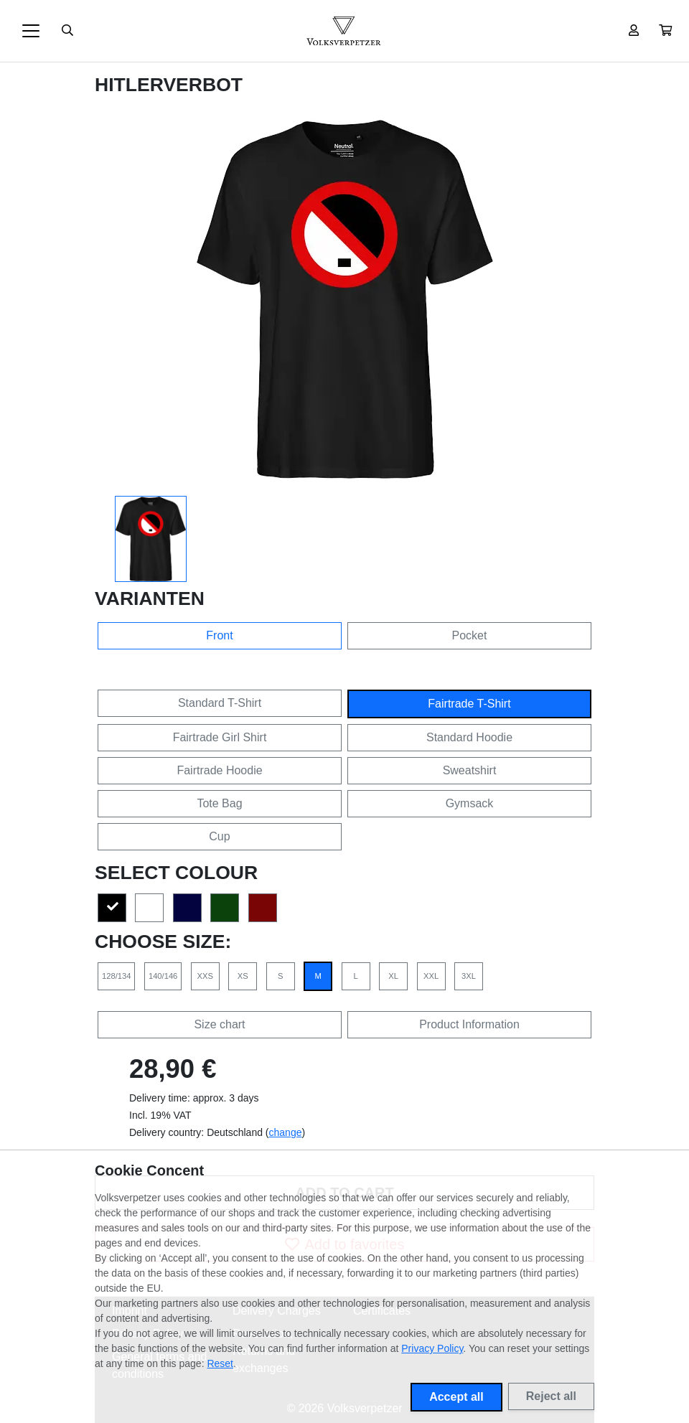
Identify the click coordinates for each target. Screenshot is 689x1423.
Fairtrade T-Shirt (469, 704)
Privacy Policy (432, 1348)
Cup (219, 836)
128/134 (116, 976)
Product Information (469, 1024)
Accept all (456, 1397)
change (285, 1132)
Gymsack (470, 803)
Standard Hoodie (469, 737)
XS (243, 976)
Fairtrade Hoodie (219, 770)
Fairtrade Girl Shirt (220, 737)
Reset (220, 1363)
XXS (205, 976)
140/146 (163, 976)
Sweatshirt (470, 770)
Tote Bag (219, 803)
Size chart (219, 1024)
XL (393, 976)
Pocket (469, 635)
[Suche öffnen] (67, 30)
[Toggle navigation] (30, 30)
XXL (431, 976)
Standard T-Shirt (219, 703)
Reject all (551, 1396)
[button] (665, 31)
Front (219, 635)
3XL (468, 976)
